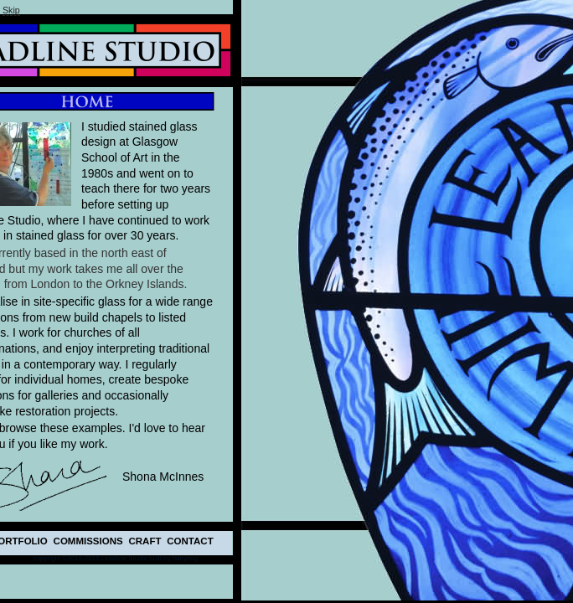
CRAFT (145, 541)
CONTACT (190, 541)
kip (11, 10)
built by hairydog (173, 558)
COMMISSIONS (88, 541)
